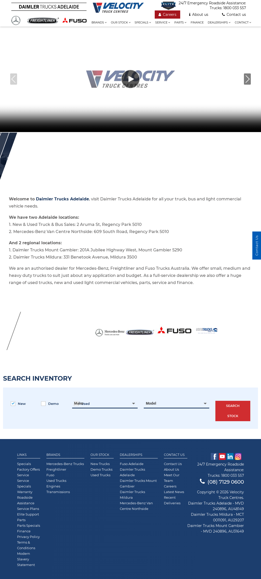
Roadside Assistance (25, 500)
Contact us (234, 14)
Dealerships (219, 22)
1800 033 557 (234, 8)
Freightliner (56, 469)
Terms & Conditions (26, 545)
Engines (53, 486)
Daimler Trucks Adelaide (132, 472)
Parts (180, 22)
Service (162, 22)
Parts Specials (28, 525)
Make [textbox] (78, 403)
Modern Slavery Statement (26, 559)
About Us (171, 469)
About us (198, 14)
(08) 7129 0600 (222, 482)
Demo (50, 403)
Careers (167, 14)
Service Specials (24, 483)
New (18, 403)
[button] (247, 79)
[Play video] (130, 79)
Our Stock (99, 455)
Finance (197, 22)
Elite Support (28, 514)
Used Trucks (56, 481)
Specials (143, 22)
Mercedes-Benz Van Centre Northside (136, 506)
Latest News (174, 492)
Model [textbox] (151, 403)
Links (22, 455)
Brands (99, 22)
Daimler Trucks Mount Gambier (138, 483)
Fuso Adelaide (131, 464)
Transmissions (58, 492)
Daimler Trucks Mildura (132, 494)
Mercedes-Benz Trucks (65, 464)
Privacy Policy (28, 537)
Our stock (120, 22)
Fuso (50, 475)
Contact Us (174, 455)
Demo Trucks (101, 469)
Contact (243, 22)
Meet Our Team (171, 478)
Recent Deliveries (172, 500)
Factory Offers (28, 469)
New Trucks (100, 464)
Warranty (24, 492)
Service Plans (28, 509)
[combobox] (105, 403)
